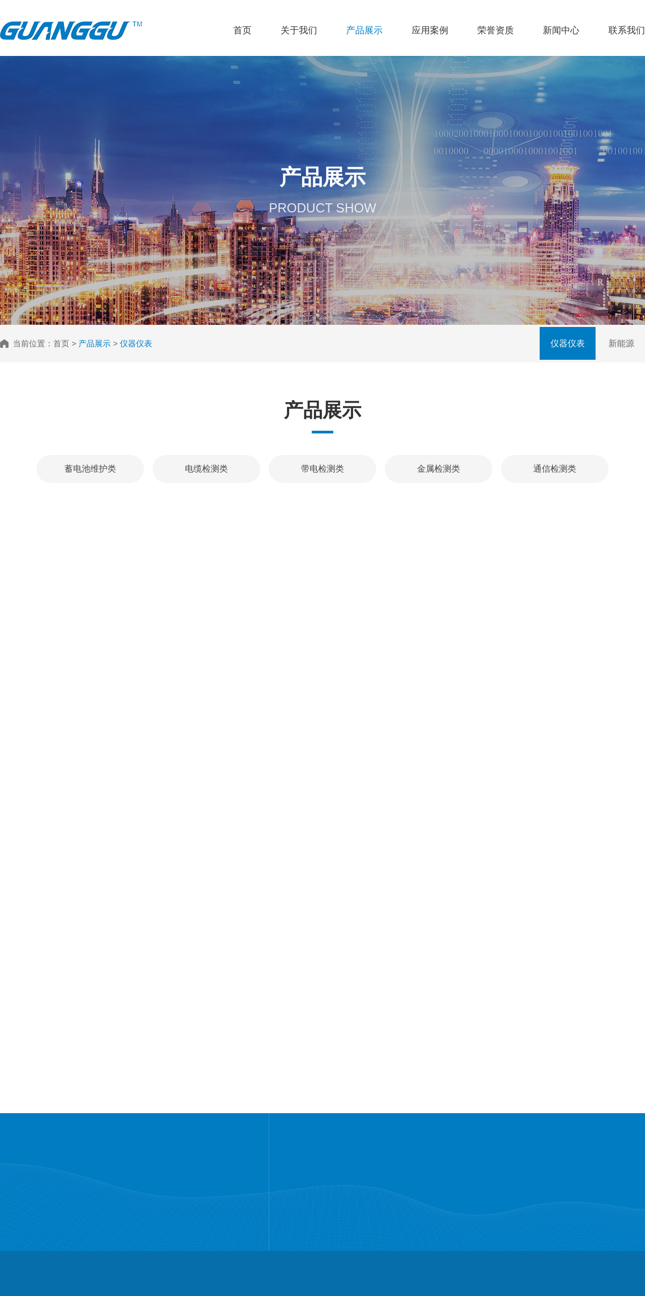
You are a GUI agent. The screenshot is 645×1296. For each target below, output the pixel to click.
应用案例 (430, 30)
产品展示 (364, 30)
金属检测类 (438, 468)
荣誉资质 (495, 30)
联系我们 (626, 30)
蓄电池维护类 (90, 468)
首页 (242, 30)
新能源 (621, 343)
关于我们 (299, 30)
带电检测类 (322, 468)
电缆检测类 (206, 468)
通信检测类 (554, 468)
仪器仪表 (567, 343)
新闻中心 (561, 30)
